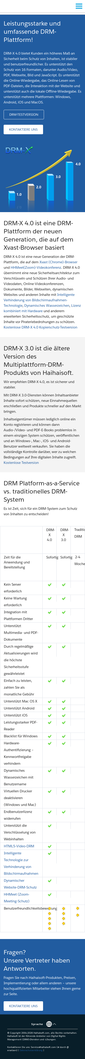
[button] (24, 114)
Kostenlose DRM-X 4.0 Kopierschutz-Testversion (40, 327)
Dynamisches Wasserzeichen (46, 305)
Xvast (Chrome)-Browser (58, 262)
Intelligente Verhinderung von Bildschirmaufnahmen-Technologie (39, 300)
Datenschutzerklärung (31, 1050)
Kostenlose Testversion (21, 462)
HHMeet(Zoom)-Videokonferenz (36, 267)
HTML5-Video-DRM (19, 846)
